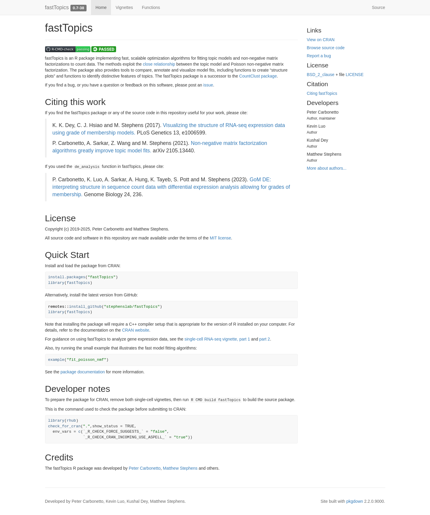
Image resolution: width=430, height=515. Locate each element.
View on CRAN (321, 39)
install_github (85, 306)
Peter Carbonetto (145, 468)
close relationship (159, 64)
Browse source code (326, 47)
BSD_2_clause (321, 74)
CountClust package (258, 76)
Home (101, 7)
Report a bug (319, 55)
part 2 (264, 339)
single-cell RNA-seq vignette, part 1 (217, 339)
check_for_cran (64, 426)
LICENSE (354, 74)
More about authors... (326, 168)
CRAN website (135, 330)
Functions (151, 7)
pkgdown (354, 501)
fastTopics (57, 7)
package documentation (83, 371)
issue (208, 85)
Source (378, 7)
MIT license (220, 238)
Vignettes (124, 7)
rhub (71, 420)
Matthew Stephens (180, 468)
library (56, 283)
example (56, 360)
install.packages (66, 277)
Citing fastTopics (322, 93)
